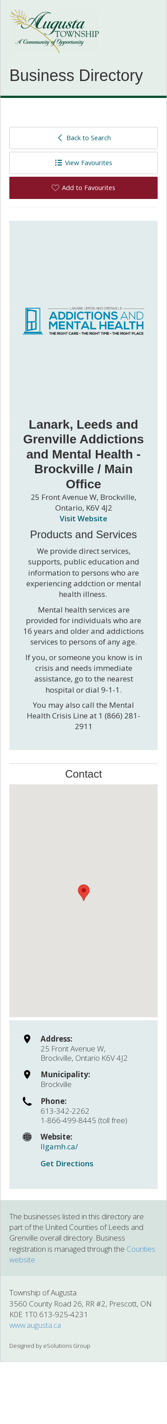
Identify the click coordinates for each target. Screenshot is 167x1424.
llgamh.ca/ (59, 1146)
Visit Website (83, 518)
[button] (84, 892)
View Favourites (83, 162)
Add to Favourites (83, 187)
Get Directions (67, 1163)
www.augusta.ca (35, 1325)
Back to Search (83, 137)
